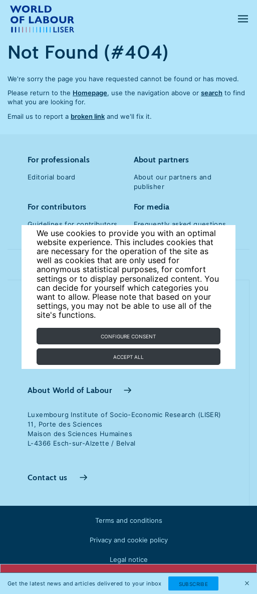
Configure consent (128, 336)
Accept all (128, 357)
